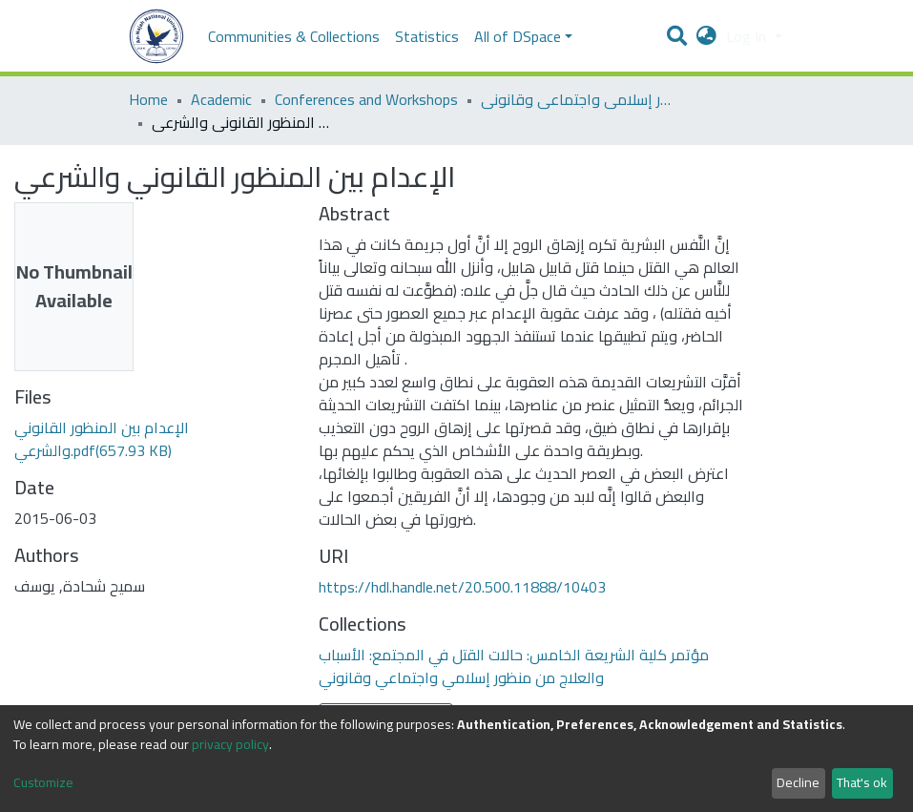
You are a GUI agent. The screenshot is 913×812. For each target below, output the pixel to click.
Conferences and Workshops (366, 99)
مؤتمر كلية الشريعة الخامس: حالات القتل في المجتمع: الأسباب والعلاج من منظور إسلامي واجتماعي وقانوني (576, 99)
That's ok (862, 782)
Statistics (427, 36)
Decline (798, 782)
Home (148, 99)
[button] (706, 36)
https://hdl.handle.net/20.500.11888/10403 (462, 587)
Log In (748, 36)
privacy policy (230, 744)
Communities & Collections (294, 36)
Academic (221, 99)
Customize (43, 783)
